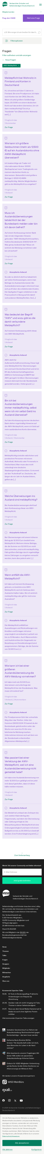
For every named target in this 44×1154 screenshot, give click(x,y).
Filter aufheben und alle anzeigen (16, 55)
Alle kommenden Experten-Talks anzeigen (18, 1018)
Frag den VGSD (11, 18)
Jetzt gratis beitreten (22, 880)
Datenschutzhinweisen (10, 1136)
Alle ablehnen (7, 1149)
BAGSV (22, 932)
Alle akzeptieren (22, 1143)
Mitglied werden (8, 12)
